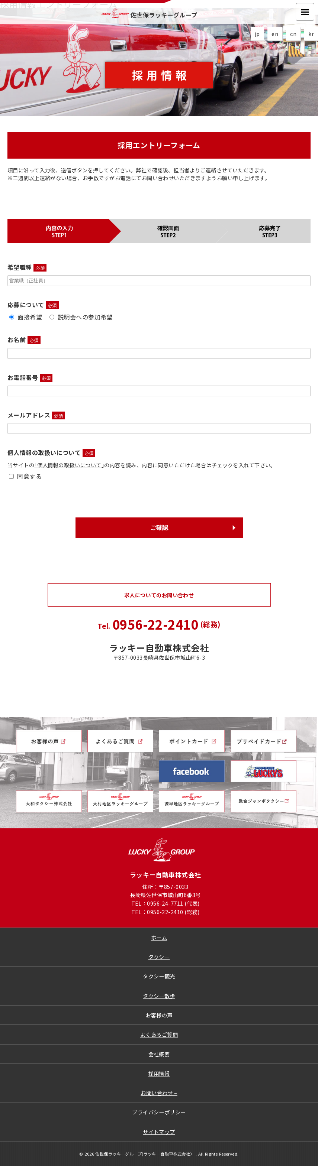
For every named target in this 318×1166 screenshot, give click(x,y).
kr (311, 34)
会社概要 (159, 1054)
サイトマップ (159, 1132)
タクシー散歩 (159, 996)
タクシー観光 (159, 976)
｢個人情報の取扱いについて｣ (69, 465)
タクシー (159, 957)
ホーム (159, 937)
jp (257, 34)
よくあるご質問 (159, 1034)
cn (293, 34)
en (275, 34)
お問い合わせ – (159, 1093)
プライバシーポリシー (159, 1112)
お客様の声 (158, 1015)
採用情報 (159, 1073)
